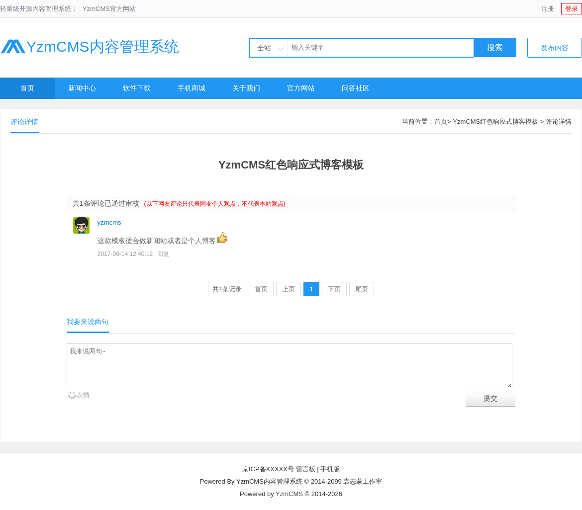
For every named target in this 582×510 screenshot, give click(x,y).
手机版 (330, 469)
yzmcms (109, 222)
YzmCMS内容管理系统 (89, 46)
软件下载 (137, 88)
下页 (334, 289)
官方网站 (301, 88)
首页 (27, 88)
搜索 (495, 47)
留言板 (305, 469)
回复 (163, 254)
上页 (288, 289)
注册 (547, 8)
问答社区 (356, 88)
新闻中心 (82, 88)
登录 (571, 8)
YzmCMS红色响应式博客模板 (495, 121)
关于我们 (246, 88)
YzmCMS (289, 494)
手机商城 (191, 88)
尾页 (361, 289)
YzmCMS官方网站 (109, 8)
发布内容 (555, 48)
